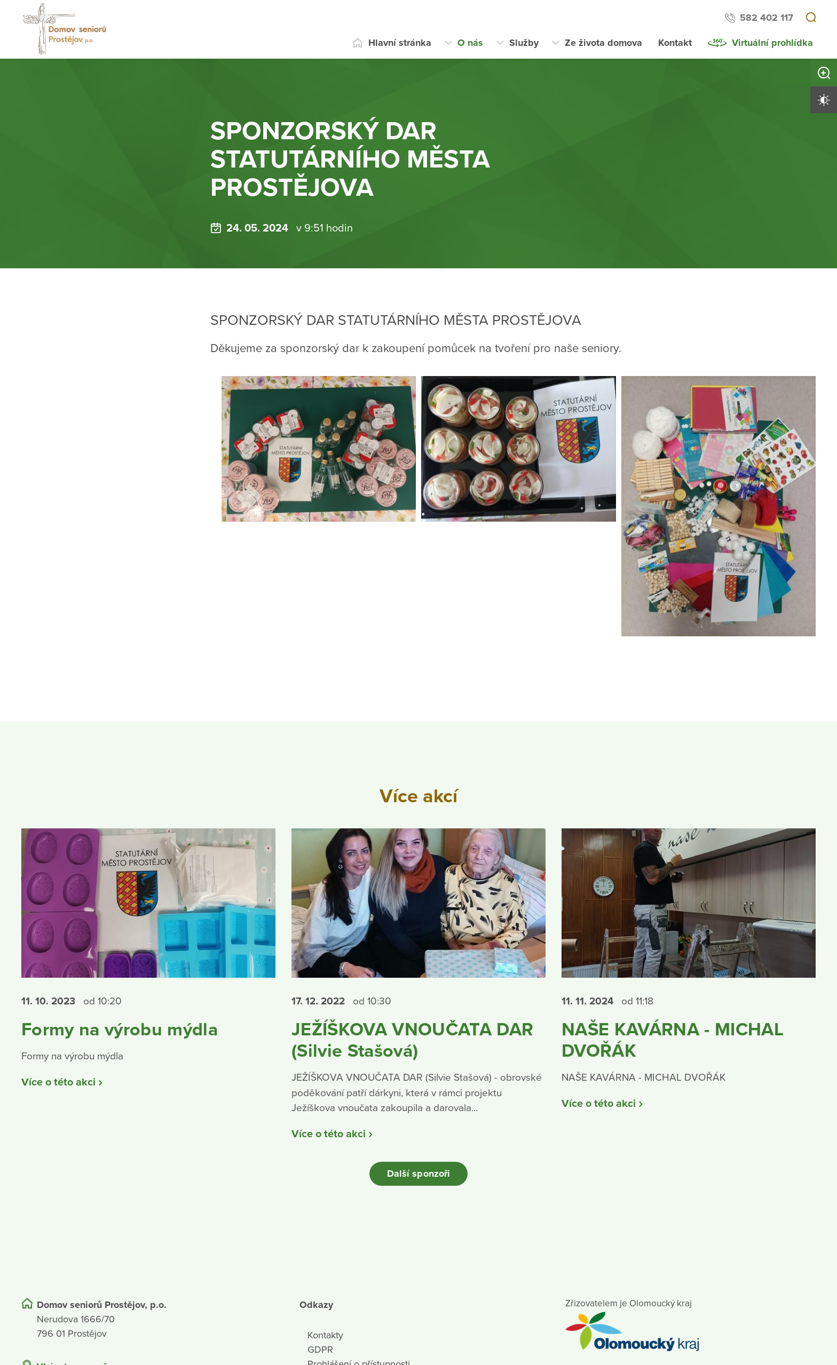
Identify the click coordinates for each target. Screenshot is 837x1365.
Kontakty (325, 1340)
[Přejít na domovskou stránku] (65, 29)
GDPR (320, 1355)
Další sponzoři (418, 1179)
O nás (470, 43)
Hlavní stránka (399, 43)
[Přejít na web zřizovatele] (690, 1336)
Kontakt (675, 43)
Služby (524, 43)
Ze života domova (603, 43)
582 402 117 (766, 17)
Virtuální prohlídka (772, 43)
